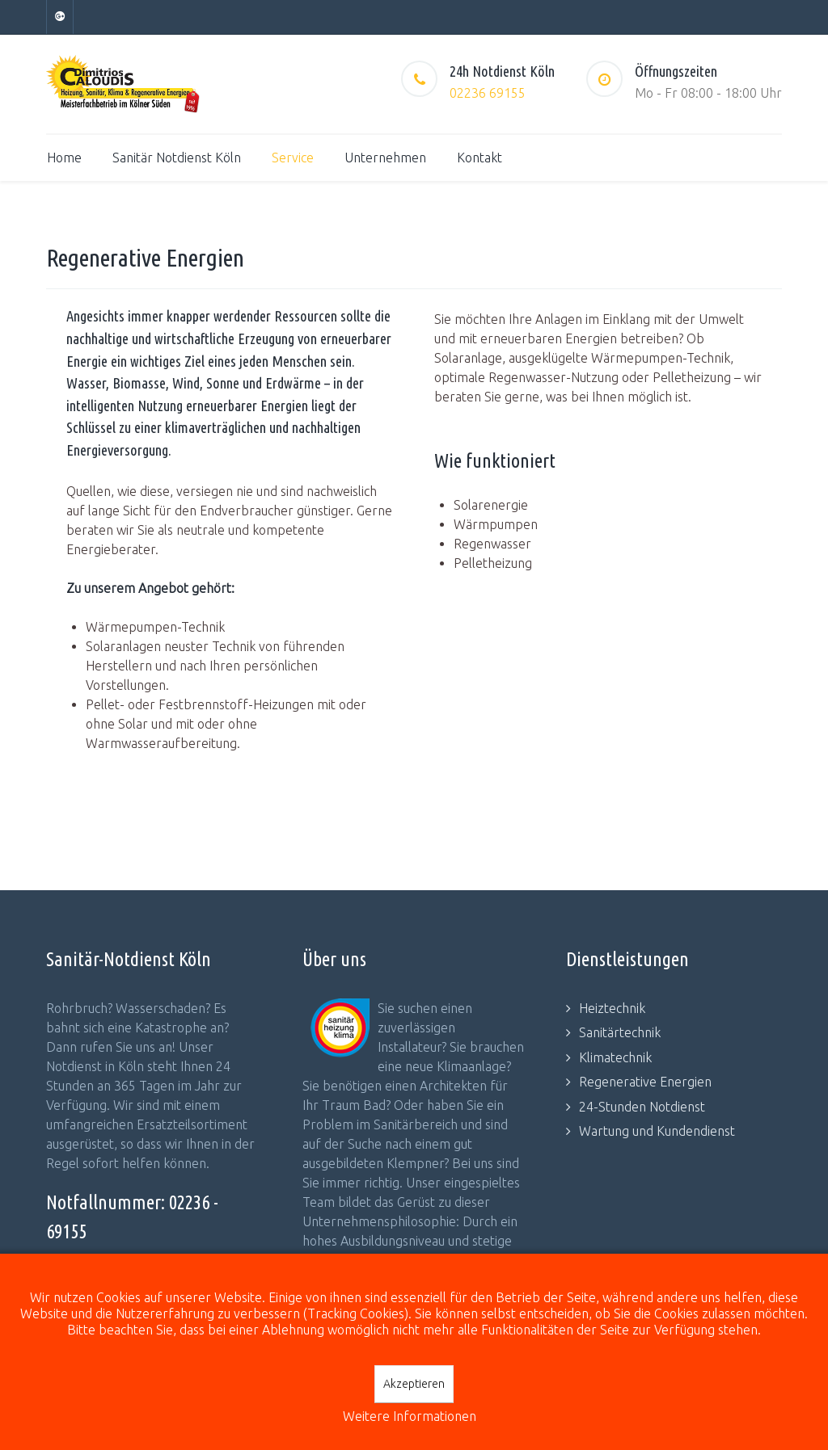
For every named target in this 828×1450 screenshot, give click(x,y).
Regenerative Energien (645, 1081)
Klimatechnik (615, 1057)
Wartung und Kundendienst (657, 1131)
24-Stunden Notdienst (642, 1106)
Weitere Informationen (409, 1416)
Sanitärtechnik (620, 1032)
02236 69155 (488, 93)
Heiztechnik (612, 1008)
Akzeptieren (414, 1383)
